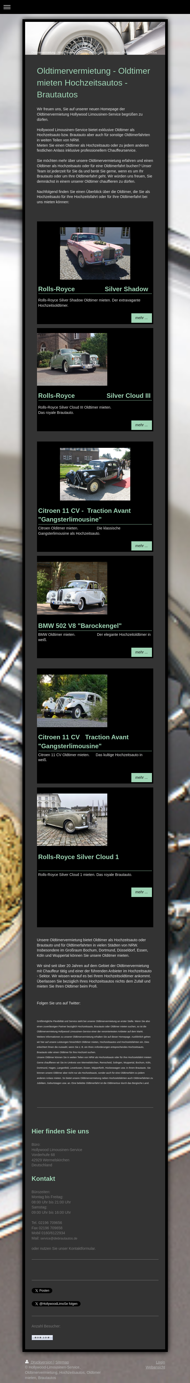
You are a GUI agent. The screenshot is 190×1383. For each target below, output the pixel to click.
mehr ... (141, 318)
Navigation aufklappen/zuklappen (95, 7)
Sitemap (62, 1362)
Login (160, 1362)
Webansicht (155, 1367)
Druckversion (39, 1362)
